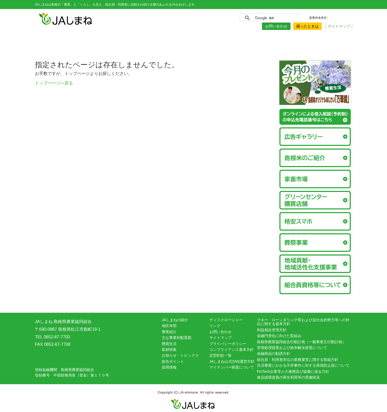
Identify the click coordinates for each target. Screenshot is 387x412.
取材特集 (169, 349)
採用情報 (169, 367)
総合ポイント (173, 361)
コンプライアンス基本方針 (231, 349)
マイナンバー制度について (231, 367)
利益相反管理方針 (272, 330)
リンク (214, 326)
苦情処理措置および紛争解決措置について (292, 348)
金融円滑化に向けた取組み (279, 336)
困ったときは (307, 26)
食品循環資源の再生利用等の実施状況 (288, 377)
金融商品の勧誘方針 (273, 353)
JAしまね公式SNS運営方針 (232, 361)
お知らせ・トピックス (180, 355)
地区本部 (169, 326)
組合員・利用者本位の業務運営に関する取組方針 (297, 359)
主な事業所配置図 (176, 337)
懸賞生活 (169, 344)
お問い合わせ (276, 26)
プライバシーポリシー (227, 344)
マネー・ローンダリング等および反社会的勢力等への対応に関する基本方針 (303, 322)
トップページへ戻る (54, 83)
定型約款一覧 (220, 355)
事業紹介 (169, 332)
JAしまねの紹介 (175, 320)
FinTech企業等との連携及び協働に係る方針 (293, 371)
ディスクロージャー (226, 320)
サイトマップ (339, 26)
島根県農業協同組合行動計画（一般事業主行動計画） (301, 342)
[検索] (269, 18)
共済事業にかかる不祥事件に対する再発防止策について (303, 365)
